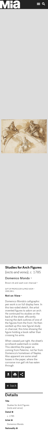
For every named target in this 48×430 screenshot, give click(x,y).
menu (38, 4)
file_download (8, 374)
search (43, 4)
